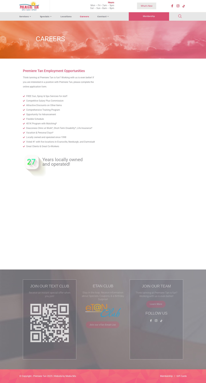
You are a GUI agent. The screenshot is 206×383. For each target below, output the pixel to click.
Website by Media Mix (65, 376)
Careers (84, 16)
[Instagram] (178, 6)
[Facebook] (172, 6)
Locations (66, 16)
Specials (46, 16)
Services (25, 16)
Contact (103, 16)
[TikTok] (184, 6)
